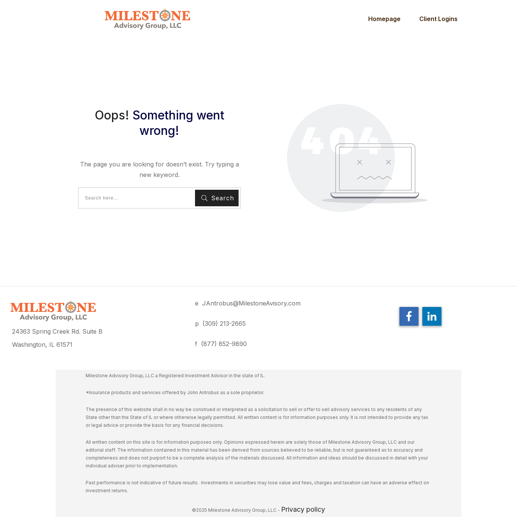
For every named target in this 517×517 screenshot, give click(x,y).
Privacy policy (303, 509)
